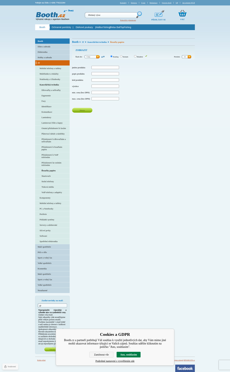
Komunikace (47, 112)
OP (177, 3)
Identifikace (46, 106)
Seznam (124, 57)
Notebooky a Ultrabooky (50, 79)
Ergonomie (46, 95)
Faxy (44, 101)
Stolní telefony (48, 181)
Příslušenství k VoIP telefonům (50, 156)
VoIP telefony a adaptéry (52, 192)
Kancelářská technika (97, 42)
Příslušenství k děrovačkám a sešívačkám (54, 140)
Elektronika (42, 52)
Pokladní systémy (47, 219)
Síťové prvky (45, 230)
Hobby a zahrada (45, 57)
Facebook (185, 368)
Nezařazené (42, 290)
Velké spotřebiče (44, 263)
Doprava (134, 3)
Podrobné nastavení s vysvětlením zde (115, 361)
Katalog (114, 57)
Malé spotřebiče (44, 247)
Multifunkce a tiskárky (49, 74)
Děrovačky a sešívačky (51, 90)
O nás (143, 3)
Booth (75, 42)
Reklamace (153, 3)
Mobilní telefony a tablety (50, 68)
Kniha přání (41, 360)
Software (43, 236)
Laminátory (46, 117)
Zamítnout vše (101, 354)
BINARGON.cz (189, 360)
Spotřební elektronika (48, 241)
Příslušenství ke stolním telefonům (51, 163)
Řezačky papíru (49, 170)
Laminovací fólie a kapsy (52, 123)
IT (83, 42)
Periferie (43, 214)
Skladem (138, 57)
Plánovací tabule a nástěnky (53, 133)
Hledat (82, 110)
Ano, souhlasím (128, 354)
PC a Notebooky (46, 208)
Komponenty (45, 198)
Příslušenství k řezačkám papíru (52, 148)
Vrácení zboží (167, 3)
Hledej (139, 14)
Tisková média (48, 187)
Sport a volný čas (45, 257)
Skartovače (46, 176)
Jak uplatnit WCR (188, 3)
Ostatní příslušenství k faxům (54, 128)
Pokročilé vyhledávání (128, 20)
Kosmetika (42, 268)
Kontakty (123, 3)
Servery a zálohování (48, 225)
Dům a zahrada (44, 46)
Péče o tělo (42, 252)
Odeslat (52, 350)
